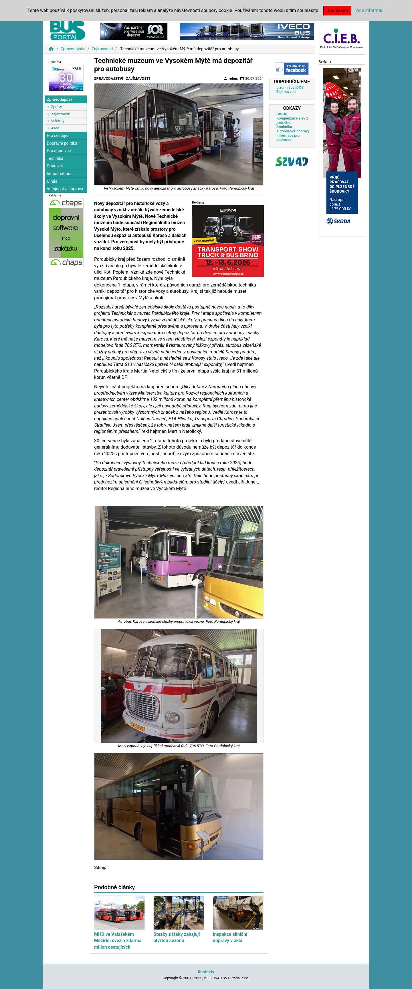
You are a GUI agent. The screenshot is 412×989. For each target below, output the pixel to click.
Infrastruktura (59, 173)
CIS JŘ (281, 114)
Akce (55, 128)
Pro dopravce (59, 150)
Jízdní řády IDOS (290, 87)
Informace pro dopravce (288, 137)
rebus (230, 78)
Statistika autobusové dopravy (292, 129)
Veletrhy (57, 121)
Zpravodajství (73, 49)
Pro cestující (58, 135)
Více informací (370, 10)
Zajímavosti (102, 49)
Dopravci (55, 166)
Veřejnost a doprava (65, 188)
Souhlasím (337, 10)
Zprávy (56, 107)
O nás (52, 181)
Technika (55, 158)
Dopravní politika (62, 143)
